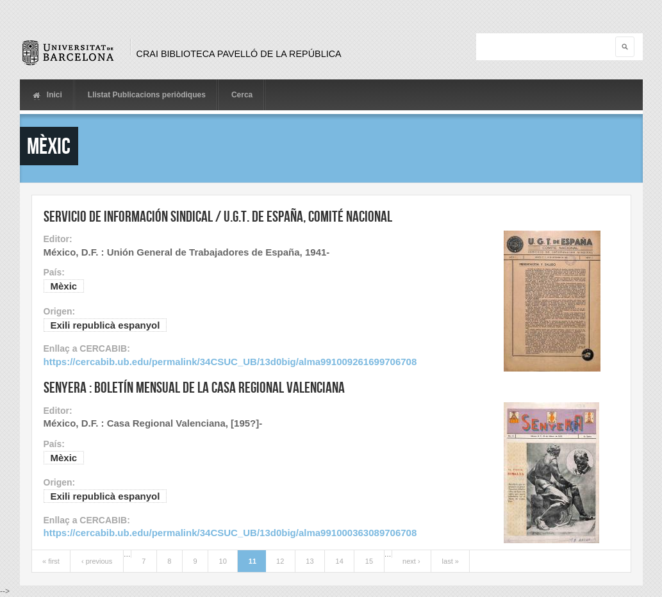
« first (51, 561)
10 (223, 561)
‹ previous (96, 561)
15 (369, 561)
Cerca (241, 94)
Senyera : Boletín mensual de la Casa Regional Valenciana (194, 387)
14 (339, 561)
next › (411, 561)
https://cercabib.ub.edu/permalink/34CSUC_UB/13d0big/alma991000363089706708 (230, 532)
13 (309, 561)
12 (280, 561)
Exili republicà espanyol (105, 325)
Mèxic (64, 286)
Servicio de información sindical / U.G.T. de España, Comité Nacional (218, 216)
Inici (47, 95)
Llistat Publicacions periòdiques (147, 94)
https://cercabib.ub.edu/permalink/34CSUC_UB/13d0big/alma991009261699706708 (230, 361)
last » (450, 561)
